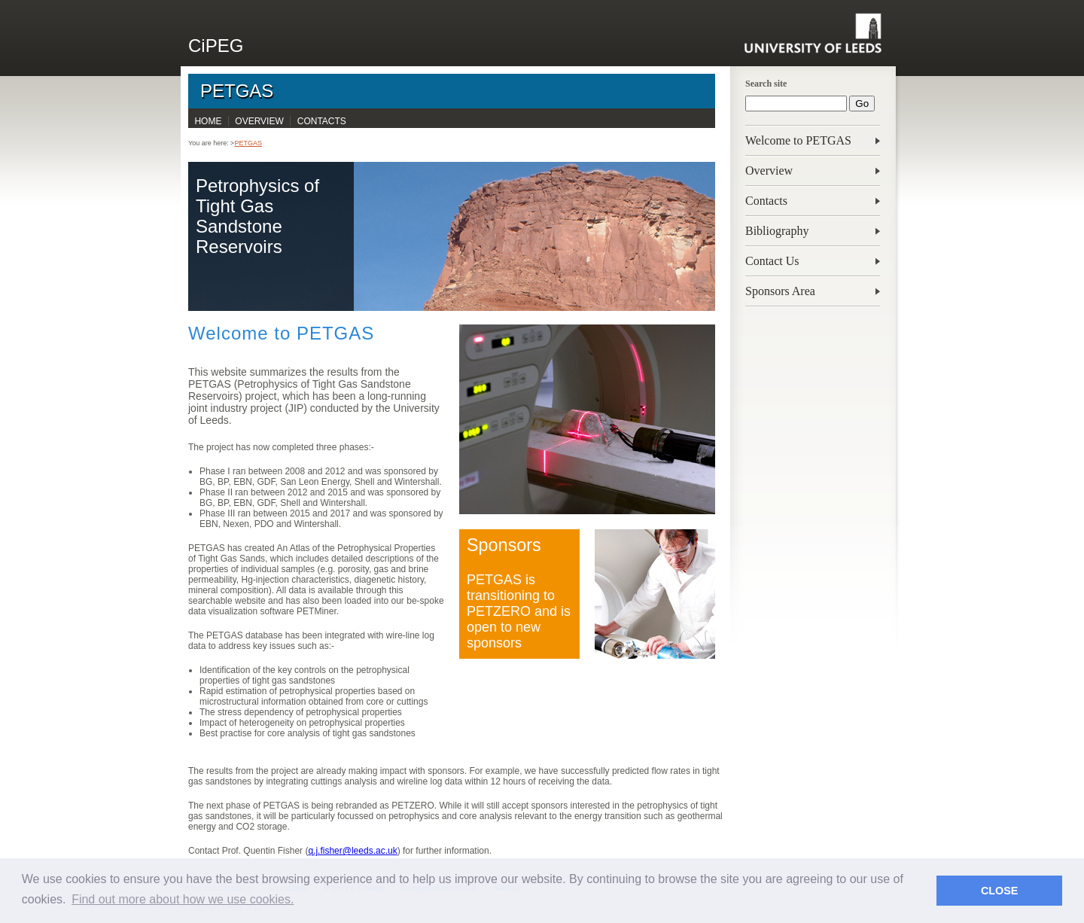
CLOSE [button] (1000, 891)
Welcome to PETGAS (798, 140)
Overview (769, 170)
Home (207, 121)
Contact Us (772, 260)
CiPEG (215, 45)
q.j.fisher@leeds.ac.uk (352, 850)
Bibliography (776, 230)
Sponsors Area (780, 291)
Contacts (766, 200)
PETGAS (236, 91)
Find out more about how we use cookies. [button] (183, 899)
